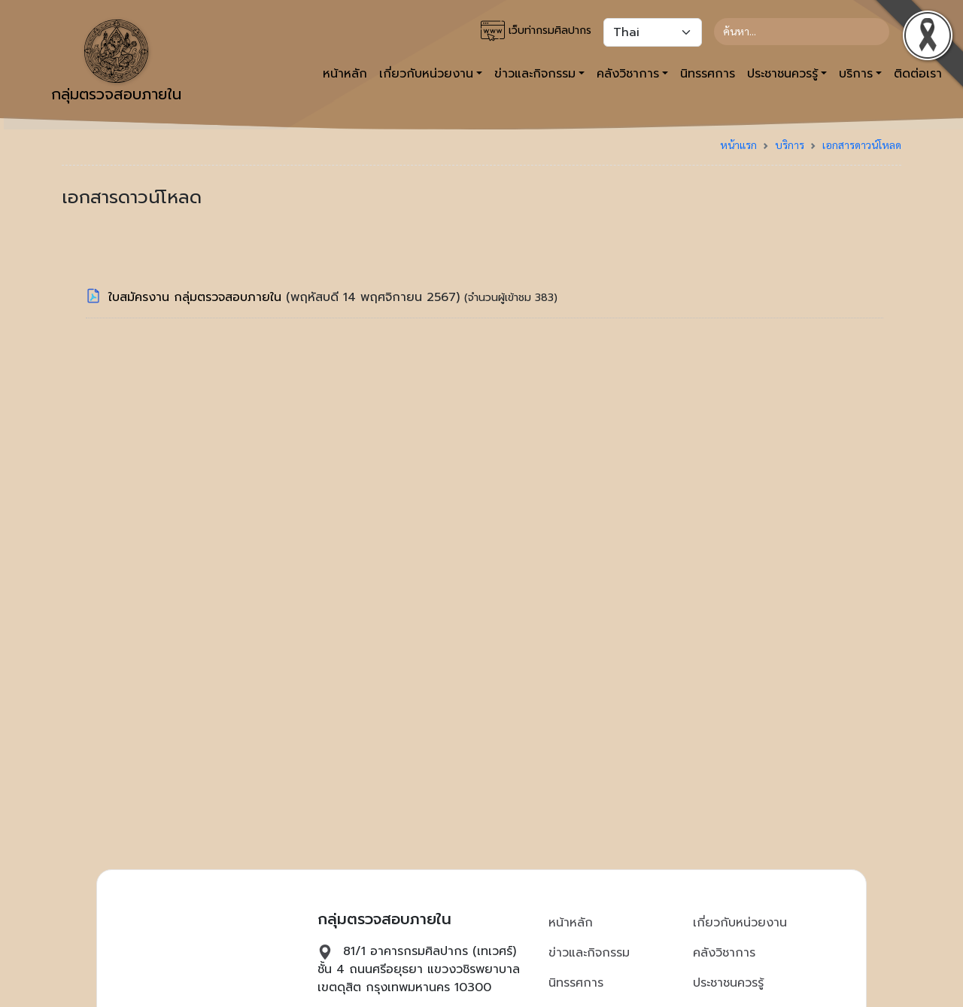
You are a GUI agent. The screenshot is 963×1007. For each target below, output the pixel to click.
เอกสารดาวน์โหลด (861, 144)
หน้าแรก (738, 144)
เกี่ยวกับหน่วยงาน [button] (426, 74)
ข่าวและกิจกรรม (589, 953)
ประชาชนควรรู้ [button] (782, 74)
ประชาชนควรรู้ (728, 983)
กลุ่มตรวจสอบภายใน (116, 62)
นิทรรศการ (707, 74)
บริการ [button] (856, 74)
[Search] (801, 31)
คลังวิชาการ (724, 953)
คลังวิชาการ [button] (628, 74)
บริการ (789, 144)
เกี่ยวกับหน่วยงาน (740, 923)
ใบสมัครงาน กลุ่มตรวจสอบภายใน (197, 297)
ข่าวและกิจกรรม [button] (535, 74)
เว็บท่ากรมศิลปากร (536, 30)
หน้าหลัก (345, 74)
